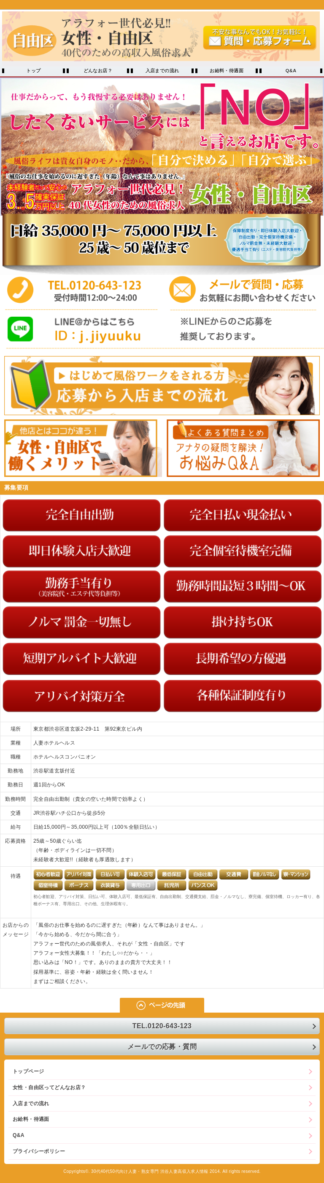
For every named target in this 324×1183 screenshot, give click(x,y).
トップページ (28, 1071)
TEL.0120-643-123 (162, 1026)
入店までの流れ (162, 70)
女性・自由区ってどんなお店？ (49, 1087)
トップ (33, 70)
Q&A (291, 70)
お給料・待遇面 (226, 70)
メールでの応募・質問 (162, 1046)
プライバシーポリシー (39, 1151)
